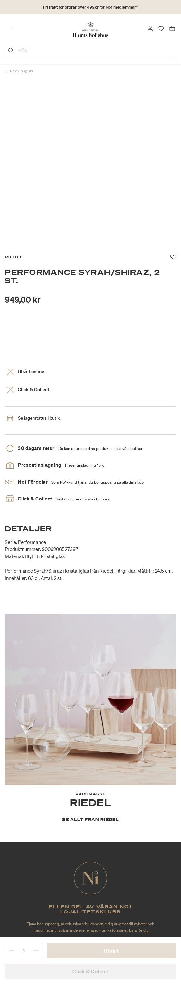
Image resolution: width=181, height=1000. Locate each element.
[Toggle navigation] (10, 29)
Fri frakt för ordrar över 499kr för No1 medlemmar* (90, 7)
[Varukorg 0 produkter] (172, 28)
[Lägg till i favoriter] (173, 257)
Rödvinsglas (21, 71)
